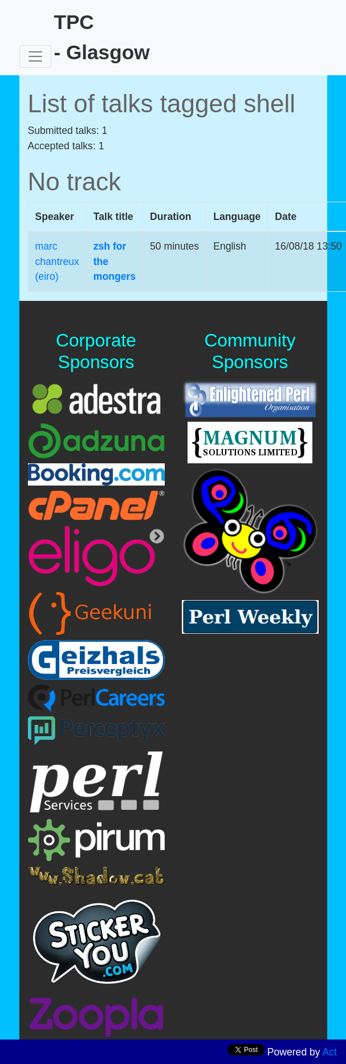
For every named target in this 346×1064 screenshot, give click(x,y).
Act (330, 1052)
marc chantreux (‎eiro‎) (57, 261)
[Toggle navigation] (35, 56)
